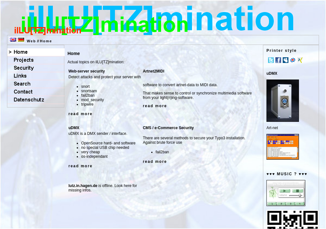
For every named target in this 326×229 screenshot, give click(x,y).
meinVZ (293, 60)
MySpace (285, 60)
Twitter (271, 60)
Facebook (278, 60)
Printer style (281, 50)
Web (31, 41)
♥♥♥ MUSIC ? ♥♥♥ (287, 174)
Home (46, 41)
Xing (300, 60)
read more (80, 114)
